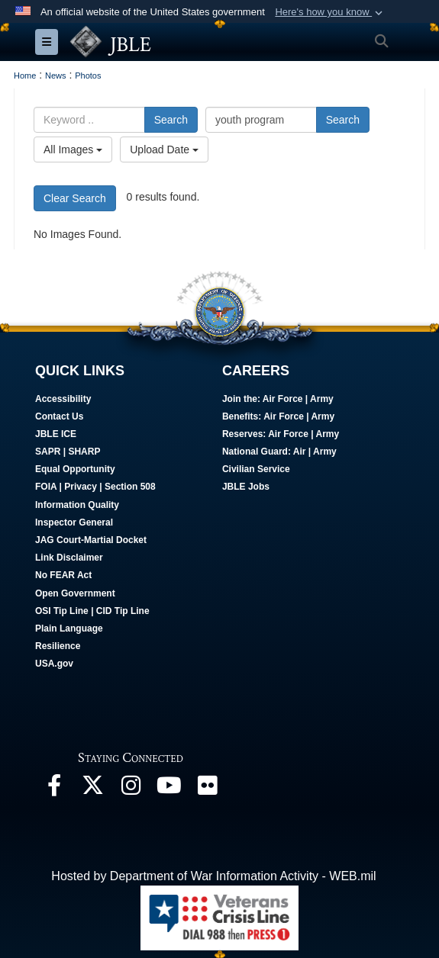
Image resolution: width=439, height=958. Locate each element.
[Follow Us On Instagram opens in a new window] (130, 789)
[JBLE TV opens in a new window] (169, 789)
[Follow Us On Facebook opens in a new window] (54, 789)
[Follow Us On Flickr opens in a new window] (207, 789)
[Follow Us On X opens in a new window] (92, 789)
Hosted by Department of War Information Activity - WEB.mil (213, 876)
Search (171, 120)
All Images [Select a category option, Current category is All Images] (73, 149)
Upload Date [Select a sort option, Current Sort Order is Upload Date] (164, 149)
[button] (330, 12)
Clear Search (75, 198)
